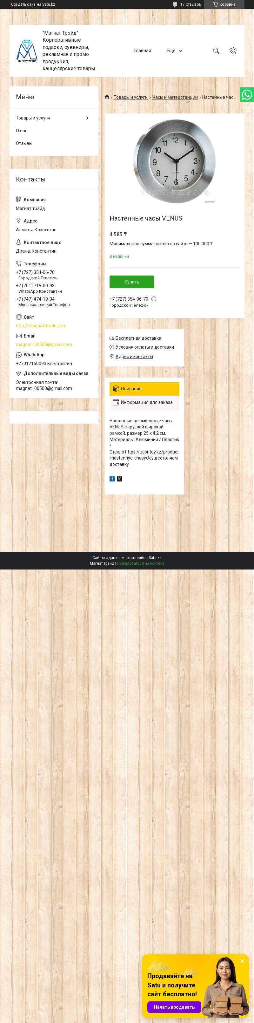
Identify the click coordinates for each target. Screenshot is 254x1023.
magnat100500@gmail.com (44, 344)
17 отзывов (190, 4)
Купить (131, 281)
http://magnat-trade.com (41, 325)
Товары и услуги (131, 97)
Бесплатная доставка (138, 338)
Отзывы (24, 143)
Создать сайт (23, 4)
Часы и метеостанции (175, 97)
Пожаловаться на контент (140, 563)
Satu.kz (155, 558)
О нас (21, 130)
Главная (142, 50)
